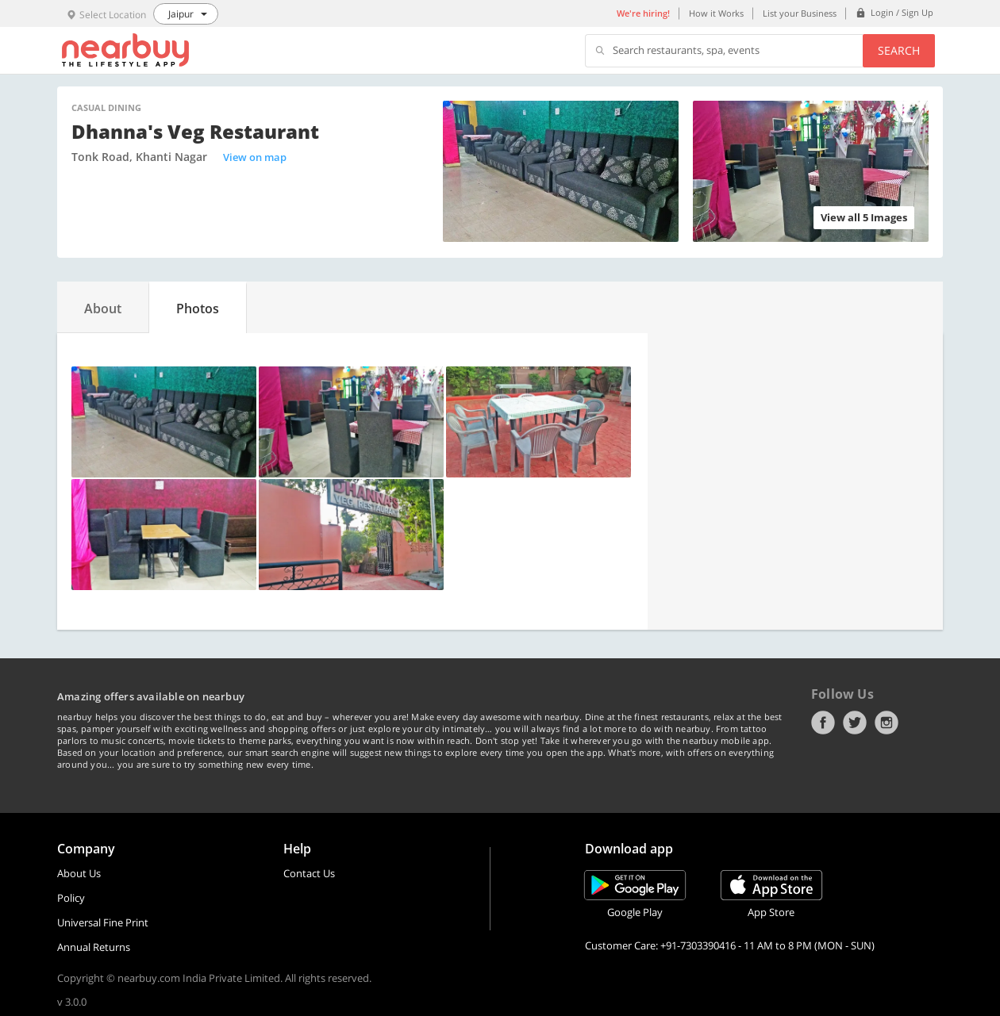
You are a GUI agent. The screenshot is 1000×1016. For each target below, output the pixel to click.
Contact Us (309, 873)
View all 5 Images (864, 217)
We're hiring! (643, 13)
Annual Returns (93, 947)
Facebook (823, 722)
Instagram (886, 722)
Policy (71, 898)
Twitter (855, 722)
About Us (79, 873)
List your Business (800, 13)
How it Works (716, 13)
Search (899, 50)
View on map (255, 157)
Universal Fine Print (102, 922)
